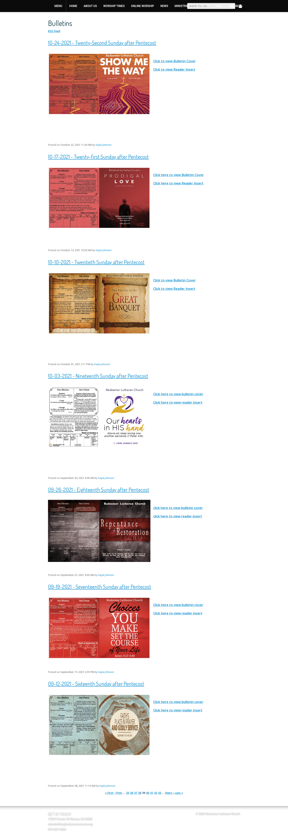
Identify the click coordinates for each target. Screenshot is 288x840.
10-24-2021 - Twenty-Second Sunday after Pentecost (102, 42)
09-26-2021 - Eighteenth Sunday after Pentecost (98, 489)
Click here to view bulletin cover (178, 394)
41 (151, 793)
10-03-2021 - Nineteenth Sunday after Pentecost (98, 375)
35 (127, 793)
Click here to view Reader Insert (178, 183)
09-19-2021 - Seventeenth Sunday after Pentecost (99, 586)
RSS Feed (54, 31)
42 (155, 793)
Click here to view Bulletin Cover (178, 175)
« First (109, 793)
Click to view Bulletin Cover (174, 61)
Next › (169, 793)
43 (159, 793)
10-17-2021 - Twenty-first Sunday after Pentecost (98, 156)
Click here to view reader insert (177, 402)
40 (147, 793)
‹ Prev (118, 793)
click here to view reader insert (177, 516)
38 (139, 793)
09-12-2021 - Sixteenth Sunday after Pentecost (96, 683)
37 (135, 793)
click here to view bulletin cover (178, 508)
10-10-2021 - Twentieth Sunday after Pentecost (96, 262)
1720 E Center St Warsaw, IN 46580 (70, 818)
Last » (179, 793)
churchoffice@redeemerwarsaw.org (70, 824)
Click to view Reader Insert (174, 69)
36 (131, 793)
